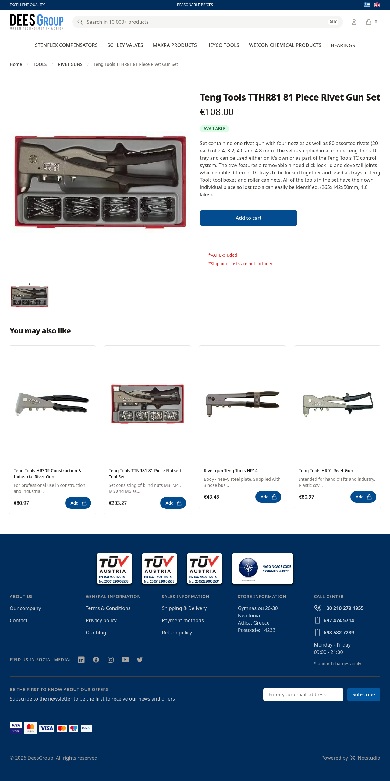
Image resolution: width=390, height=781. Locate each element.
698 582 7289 (339, 632)
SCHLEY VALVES (125, 45)
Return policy (177, 632)
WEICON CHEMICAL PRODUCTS (285, 45)
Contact (18, 620)
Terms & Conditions (108, 608)
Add (78, 503)
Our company (25, 608)
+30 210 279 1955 (343, 608)
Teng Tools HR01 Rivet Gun (326, 470)
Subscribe (363, 694)
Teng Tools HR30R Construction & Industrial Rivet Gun (47, 474)
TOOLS (40, 64)
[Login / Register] (354, 22)
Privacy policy (101, 620)
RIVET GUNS (70, 64)
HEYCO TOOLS (223, 45)
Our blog (96, 632)
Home (16, 64)
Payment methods (183, 620)
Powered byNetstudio (350, 757)
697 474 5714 (339, 620)
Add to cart (248, 218)
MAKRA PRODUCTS (175, 45)
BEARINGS (343, 45)
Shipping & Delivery (184, 608)
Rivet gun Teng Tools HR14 (231, 470)
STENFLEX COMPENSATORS (66, 45)
